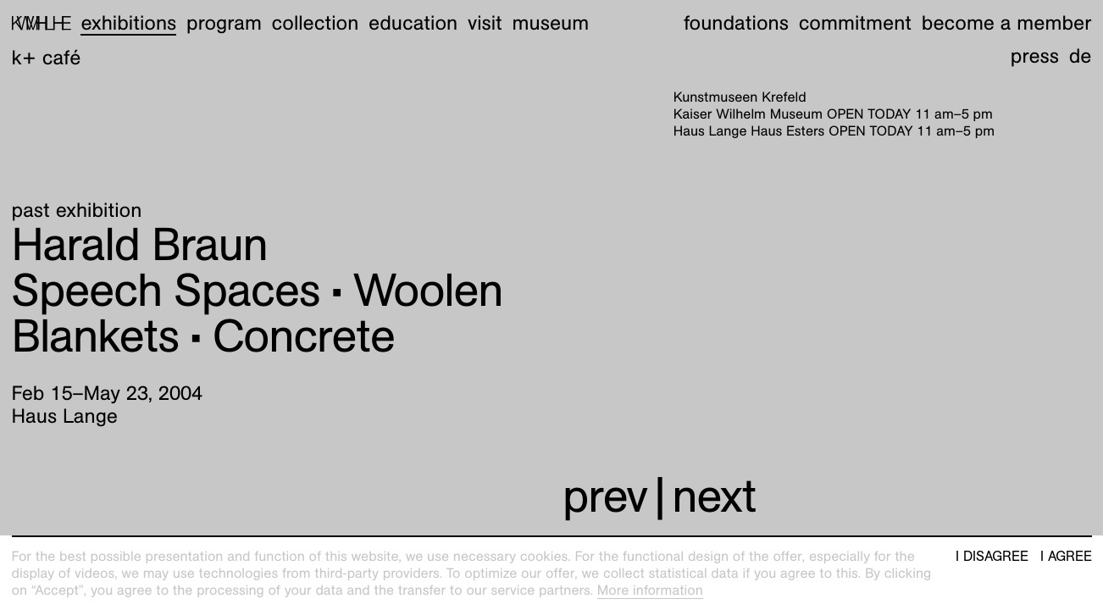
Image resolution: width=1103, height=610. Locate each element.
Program (224, 23)
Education (413, 23)
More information (650, 590)
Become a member (1007, 23)
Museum (551, 23)
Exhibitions (128, 23)
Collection (315, 23)
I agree (1066, 556)
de (1080, 56)
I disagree (992, 556)
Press (1035, 56)
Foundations (736, 23)
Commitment (855, 23)
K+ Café (46, 57)
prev (605, 496)
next (714, 496)
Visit (485, 23)
